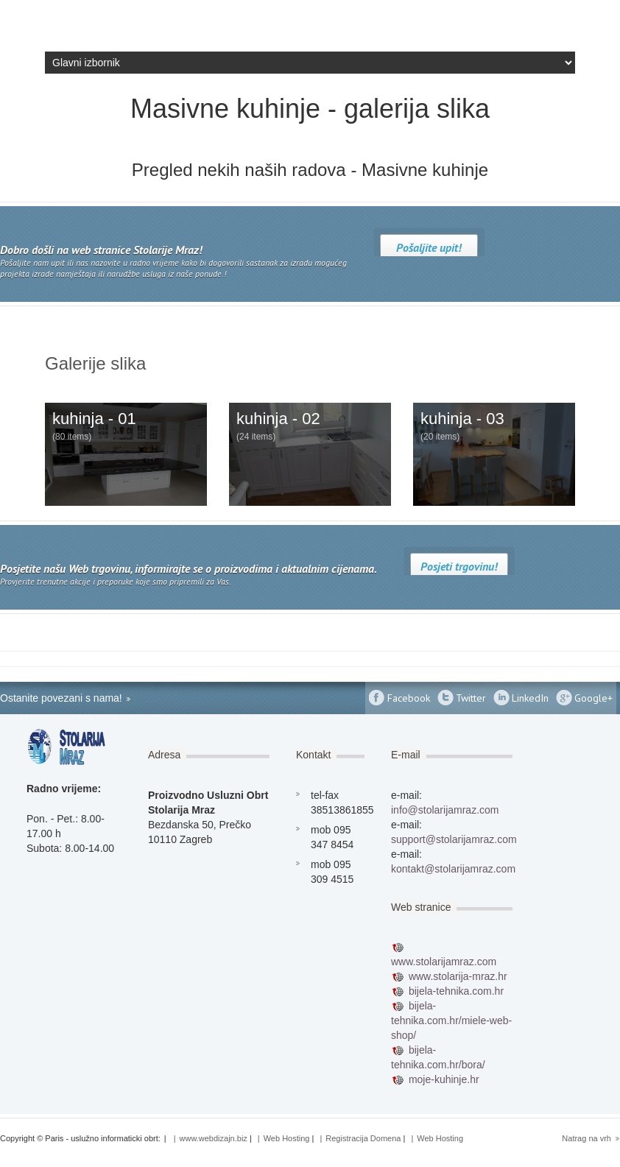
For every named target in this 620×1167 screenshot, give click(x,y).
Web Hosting (287, 1138)
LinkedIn (530, 698)
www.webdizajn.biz (213, 1138)
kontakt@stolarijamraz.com (453, 869)
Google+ (593, 698)
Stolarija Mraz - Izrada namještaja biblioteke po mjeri (118, 25)
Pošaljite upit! (429, 247)
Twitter (471, 698)
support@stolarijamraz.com (454, 839)
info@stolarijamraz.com (445, 810)
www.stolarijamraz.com (443, 961)
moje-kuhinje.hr (444, 1079)
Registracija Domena (363, 1138)
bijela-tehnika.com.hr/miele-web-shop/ (451, 1020)
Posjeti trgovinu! (459, 566)
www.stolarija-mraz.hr (458, 976)
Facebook (408, 698)
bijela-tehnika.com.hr (456, 991)
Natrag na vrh (586, 1138)
